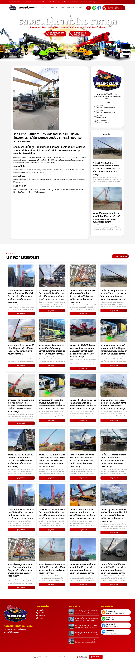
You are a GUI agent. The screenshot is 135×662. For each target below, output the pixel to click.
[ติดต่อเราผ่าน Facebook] (99, 8)
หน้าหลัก (43, 8)
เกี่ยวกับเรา (70, 8)
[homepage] (14, 8)
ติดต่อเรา (62, 8)
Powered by (78, 657)
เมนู (88, 8)
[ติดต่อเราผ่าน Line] (94, 8)
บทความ (79, 8)
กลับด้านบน (95, 657)
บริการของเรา (53, 8)
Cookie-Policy (61, 657)
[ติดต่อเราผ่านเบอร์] (113, 7)
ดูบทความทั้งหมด (120, 256)
